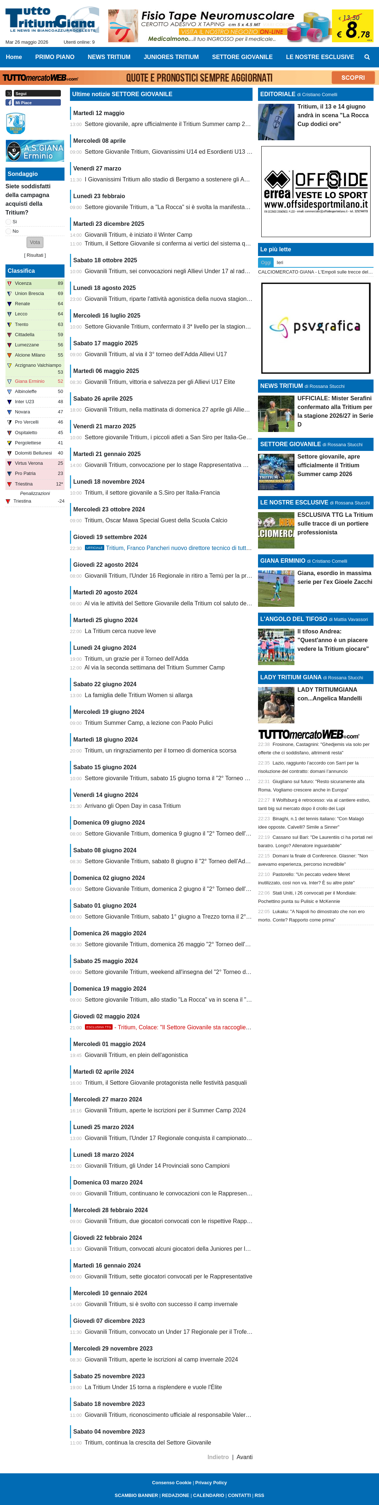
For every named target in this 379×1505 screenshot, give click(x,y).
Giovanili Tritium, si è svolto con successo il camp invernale (161, 1304)
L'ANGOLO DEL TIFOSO (293, 619)
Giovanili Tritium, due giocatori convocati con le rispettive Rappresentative (180, 1221)
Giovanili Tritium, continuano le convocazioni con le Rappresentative (173, 1193)
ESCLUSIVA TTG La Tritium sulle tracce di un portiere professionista (335, 523)
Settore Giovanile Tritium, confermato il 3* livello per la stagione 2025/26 (178, 326)
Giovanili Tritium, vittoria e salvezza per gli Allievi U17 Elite (160, 382)
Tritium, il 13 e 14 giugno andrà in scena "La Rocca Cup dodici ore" (332, 115)
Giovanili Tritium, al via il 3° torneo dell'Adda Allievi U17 (156, 354)
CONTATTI (239, 1495)
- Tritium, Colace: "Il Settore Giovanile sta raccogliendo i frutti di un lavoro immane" (206, 1027)
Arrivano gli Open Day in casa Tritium (133, 806)
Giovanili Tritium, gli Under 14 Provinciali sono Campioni (157, 1166)
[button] (35, 242)
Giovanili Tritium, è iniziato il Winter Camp (138, 235)
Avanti (245, 1457)
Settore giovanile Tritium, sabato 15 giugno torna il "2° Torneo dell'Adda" (178, 778)
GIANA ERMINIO (282, 561)
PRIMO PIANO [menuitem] (55, 57)
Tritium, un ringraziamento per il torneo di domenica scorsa (160, 750)
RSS (259, 1495)
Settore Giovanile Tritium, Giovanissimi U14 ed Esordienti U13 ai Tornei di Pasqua (190, 152)
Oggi (266, 262)
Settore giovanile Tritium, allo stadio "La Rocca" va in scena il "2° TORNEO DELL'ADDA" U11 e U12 (214, 1000)
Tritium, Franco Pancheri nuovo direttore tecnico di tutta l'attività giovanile (190, 548)
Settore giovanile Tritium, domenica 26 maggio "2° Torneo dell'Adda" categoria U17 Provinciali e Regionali (221, 944)
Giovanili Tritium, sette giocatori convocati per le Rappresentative (169, 1276)
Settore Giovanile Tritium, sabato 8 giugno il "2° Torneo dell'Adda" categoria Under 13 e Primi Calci (212, 861)
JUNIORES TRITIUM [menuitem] (171, 57)
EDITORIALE (278, 94)
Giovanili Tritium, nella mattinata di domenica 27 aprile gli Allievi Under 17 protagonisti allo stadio (209, 409)
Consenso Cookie (171, 1482)
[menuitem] (367, 57)
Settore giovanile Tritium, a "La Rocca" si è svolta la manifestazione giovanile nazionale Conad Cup (213, 207)
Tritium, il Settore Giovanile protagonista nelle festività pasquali (166, 1083)
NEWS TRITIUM (281, 386)
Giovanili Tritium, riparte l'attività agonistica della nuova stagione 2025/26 (179, 299)
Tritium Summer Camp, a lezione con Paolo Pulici (149, 723)
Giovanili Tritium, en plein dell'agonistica (136, 1055)
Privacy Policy (211, 1482)
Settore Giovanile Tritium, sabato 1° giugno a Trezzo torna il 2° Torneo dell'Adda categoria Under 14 (213, 916)
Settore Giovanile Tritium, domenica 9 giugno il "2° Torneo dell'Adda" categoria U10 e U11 (201, 833)
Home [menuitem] (14, 57)
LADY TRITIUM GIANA (290, 677)
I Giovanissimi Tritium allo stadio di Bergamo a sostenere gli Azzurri (172, 179)
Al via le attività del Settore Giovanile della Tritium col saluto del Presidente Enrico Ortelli (198, 603)
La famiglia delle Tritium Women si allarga (139, 695)
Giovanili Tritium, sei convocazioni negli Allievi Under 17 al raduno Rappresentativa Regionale (206, 271)
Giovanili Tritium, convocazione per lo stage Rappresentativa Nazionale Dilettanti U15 (195, 465)
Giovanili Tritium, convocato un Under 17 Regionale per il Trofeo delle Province (187, 1332)
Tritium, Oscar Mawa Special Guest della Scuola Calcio (156, 520)
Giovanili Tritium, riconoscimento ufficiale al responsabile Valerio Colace (177, 1415)
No (16, 231)
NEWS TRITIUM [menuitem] (109, 57)
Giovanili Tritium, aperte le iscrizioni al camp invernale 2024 (161, 1359)
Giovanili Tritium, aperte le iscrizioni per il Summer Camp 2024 (165, 1110)
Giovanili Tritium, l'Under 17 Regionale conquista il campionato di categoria (181, 1138)
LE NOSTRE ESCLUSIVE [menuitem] (320, 57)
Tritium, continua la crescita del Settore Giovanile (148, 1442)
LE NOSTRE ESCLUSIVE (294, 502)
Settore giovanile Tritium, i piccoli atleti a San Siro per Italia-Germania (174, 437)
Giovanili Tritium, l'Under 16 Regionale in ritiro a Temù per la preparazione (180, 576)
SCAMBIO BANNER (136, 1495)
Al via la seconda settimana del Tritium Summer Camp (155, 667)
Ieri (280, 262)
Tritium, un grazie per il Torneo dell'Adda (136, 659)
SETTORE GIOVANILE (290, 444)
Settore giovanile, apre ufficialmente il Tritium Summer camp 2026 (170, 124)
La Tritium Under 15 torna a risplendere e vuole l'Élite (153, 1387)
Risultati (35, 255)
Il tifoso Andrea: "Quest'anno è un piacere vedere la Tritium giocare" (333, 640)
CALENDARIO (208, 1495)
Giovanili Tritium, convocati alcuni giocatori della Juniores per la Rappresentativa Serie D (199, 1249)
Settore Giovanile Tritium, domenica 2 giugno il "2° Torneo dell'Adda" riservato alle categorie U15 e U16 (218, 889)
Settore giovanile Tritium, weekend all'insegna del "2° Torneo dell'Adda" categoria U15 (195, 972)
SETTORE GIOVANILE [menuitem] (242, 57)
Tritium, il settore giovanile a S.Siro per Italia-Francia (152, 493)
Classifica (21, 271)
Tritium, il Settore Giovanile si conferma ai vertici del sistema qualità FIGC (179, 243)
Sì (15, 221)
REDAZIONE (175, 1495)
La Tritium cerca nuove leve (120, 631)
